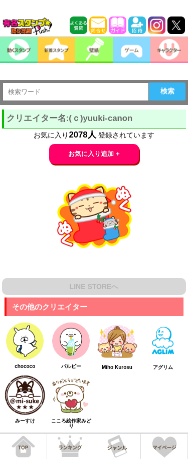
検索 (167, 91)
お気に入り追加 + (94, 154)
